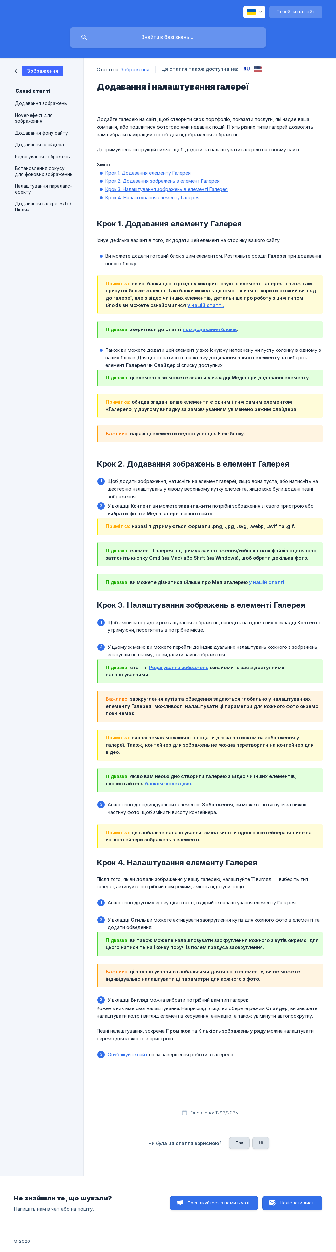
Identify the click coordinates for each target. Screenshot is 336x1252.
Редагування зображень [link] (42, 156)
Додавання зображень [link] (41, 103)
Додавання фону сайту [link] (41, 133)
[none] (254, 12)
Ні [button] (261, 1142)
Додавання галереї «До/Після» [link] (43, 206)
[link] (39, 70)
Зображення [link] (135, 69)
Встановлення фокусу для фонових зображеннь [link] (44, 171)
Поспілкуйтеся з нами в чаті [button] (218, 1202)
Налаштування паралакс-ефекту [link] (43, 189)
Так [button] (239, 1142)
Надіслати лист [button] (297, 1202)
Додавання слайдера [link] (39, 144)
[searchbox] (168, 37)
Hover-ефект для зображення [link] (33, 118)
